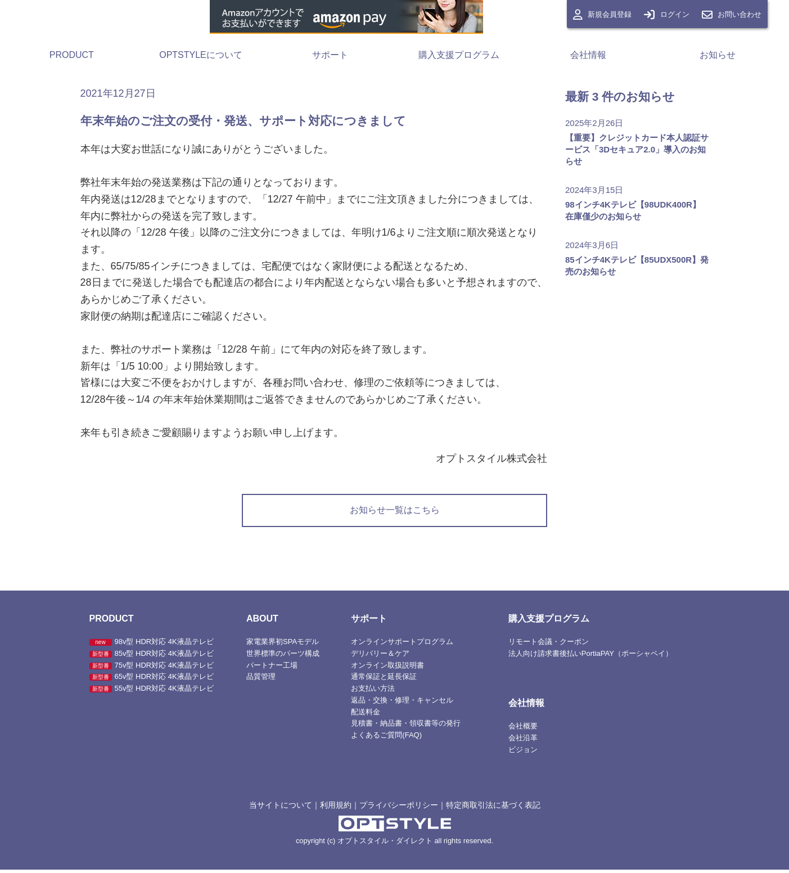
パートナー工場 (271, 668)
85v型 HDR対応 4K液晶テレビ (151, 656)
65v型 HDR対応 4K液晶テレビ (151, 680)
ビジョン (523, 753)
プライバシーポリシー (398, 808)
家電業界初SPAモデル (282, 645)
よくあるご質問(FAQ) (386, 739)
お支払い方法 (373, 692)
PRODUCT (71, 55)
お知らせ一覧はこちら (394, 512)
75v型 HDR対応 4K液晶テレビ (151, 668)
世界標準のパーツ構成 (282, 656)
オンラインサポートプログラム (402, 645)
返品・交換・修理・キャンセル (402, 703)
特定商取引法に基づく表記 (493, 808)
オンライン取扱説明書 (387, 668)
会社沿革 (523, 741)
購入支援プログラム (458, 55)
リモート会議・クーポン (548, 645)
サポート (330, 55)
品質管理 (261, 680)
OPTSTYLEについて (200, 55)
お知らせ (718, 55)
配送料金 (365, 715)
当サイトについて (280, 808)
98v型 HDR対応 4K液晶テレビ (151, 645)
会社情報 (588, 55)
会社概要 (523, 730)
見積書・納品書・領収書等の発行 (406, 727)
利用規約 (335, 808)
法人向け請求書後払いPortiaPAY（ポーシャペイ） (590, 656)
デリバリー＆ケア (380, 656)
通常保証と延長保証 (384, 680)
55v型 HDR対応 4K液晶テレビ (151, 692)
